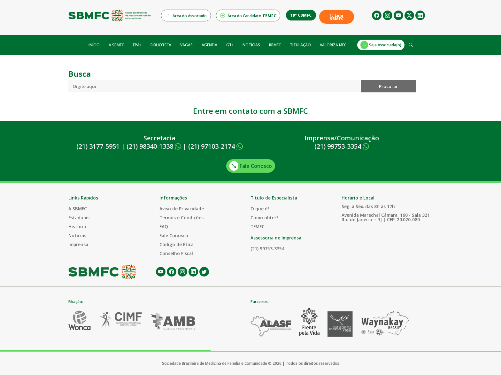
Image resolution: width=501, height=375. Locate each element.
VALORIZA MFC (333, 45)
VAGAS (186, 45)
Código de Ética (176, 244)
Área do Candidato (248, 15)
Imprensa (78, 244)
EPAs (137, 45)
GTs (230, 45)
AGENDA (209, 45)
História (77, 226)
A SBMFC (116, 45)
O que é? (260, 209)
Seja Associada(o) (380, 45)
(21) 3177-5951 (97, 146)
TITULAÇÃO (300, 45)
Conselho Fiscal (176, 253)
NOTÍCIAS (251, 45)
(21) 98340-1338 (154, 146)
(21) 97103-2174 (215, 146)
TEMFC (257, 226)
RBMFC (275, 45)
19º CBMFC (301, 15)
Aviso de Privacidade (181, 209)
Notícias (77, 235)
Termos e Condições (181, 218)
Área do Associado (186, 15)
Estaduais (78, 218)
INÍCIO (94, 45)
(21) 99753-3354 (341, 146)
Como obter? (264, 218)
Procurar (388, 86)
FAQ (163, 226)
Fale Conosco (250, 166)
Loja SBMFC (336, 17)
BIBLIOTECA (160, 45)
